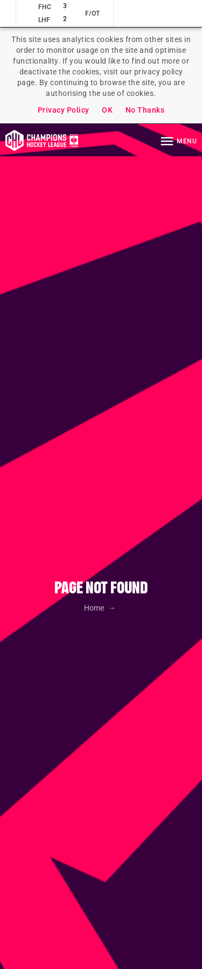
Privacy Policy (63, 110)
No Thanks (145, 110)
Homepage (41, 140)
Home (95, 608)
